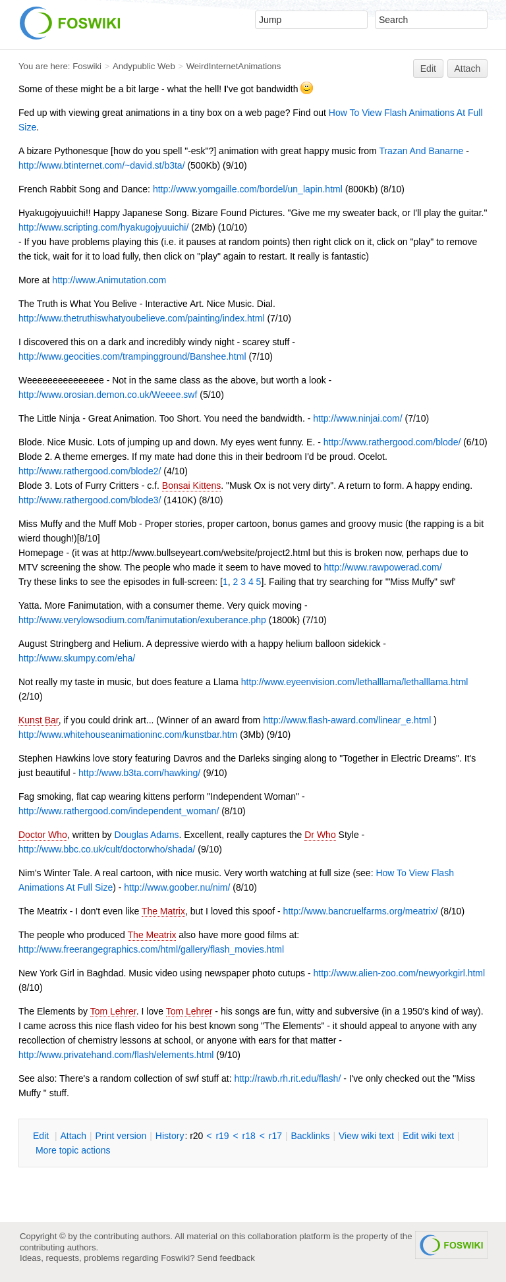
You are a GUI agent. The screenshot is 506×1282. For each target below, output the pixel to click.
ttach (73, 1135)
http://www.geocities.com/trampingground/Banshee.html (132, 356)
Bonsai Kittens (191, 485)
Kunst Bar (38, 720)
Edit (428, 68)
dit (42, 1135)
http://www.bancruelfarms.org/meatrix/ (360, 911)
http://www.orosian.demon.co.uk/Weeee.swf (107, 394)
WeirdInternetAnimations (233, 66)
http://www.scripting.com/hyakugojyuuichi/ (103, 227)
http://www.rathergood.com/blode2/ (89, 471)
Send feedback (226, 1258)
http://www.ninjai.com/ (357, 418)
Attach (468, 68)
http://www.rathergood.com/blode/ (392, 442)
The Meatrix (152, 935)
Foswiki (86, 66)
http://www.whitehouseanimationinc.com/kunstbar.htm (127, 734)
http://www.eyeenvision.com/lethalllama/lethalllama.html (354, 682)
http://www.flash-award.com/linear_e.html (347, 720)
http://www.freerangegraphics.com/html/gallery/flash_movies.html (151, 949)
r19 (222, 1135)
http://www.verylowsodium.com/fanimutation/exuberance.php (142, 620)
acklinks (310, 1135)
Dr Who (319, 834)
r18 (249, 1135)
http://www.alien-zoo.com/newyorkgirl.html (399, 973)
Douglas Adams (147, 834)
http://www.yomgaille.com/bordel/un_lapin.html (248, 189)
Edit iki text (428, 1135)
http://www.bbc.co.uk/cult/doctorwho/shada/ (106, 849)
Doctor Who (42, 834)
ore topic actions (73, 1150)
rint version (121, 1135)
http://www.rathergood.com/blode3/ (89, 500)
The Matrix (163, 911)
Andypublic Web (144, 66)
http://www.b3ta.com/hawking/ (139, 772)
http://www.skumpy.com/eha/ (76, 658)
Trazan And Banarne (421, 151)
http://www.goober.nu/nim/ (177, 887)
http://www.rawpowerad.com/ (383, 567)
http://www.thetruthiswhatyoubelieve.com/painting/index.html (141, 318)
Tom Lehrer (113, 1011)
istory (169, 1135)
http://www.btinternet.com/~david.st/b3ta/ (101, 165)
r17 (275, 1135)
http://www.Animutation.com (109, 280)
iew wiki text (366, 1135)
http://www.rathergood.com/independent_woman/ (118, 811)
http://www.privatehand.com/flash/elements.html (115, 1054)
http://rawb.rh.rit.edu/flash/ (287, 1078)
